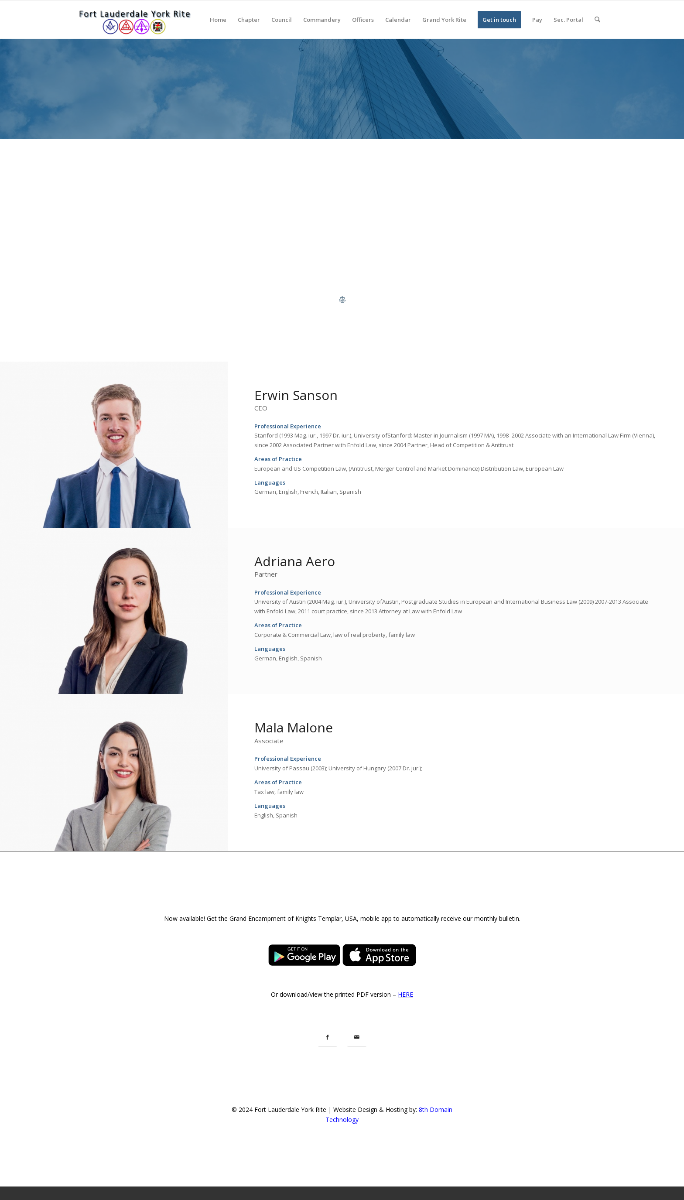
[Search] (597, 19)
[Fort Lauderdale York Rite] (134, 19)
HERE (405, 994)
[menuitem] (218, 19)
